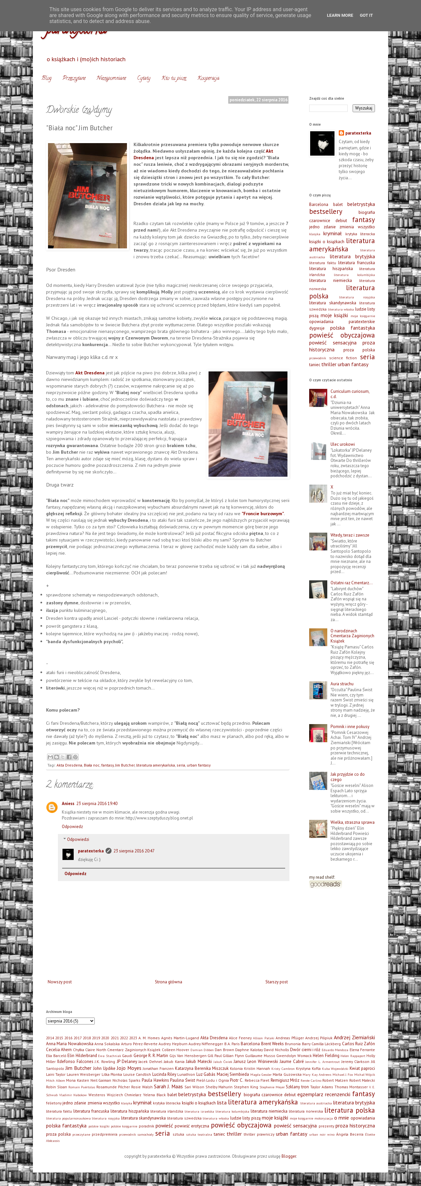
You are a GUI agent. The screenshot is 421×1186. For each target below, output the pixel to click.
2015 (59, 1037)
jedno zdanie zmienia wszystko (342, 227)
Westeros (96, 1094)
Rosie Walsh (142, 1086)
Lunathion (186, 1074)
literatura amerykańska (155, 765)
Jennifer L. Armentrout (322, 1061)
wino (330, 1134)
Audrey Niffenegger (205, 1043)
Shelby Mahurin (219, 1086)
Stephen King (246, 1086)
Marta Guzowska (287, 1074)
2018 (87, 1037)
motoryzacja (323, 1118)
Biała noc (92, 765)
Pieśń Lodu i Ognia (212, 1080)
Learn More (340, 15)
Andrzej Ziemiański (354, 1037)
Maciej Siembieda (233, 1074)
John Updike (104, 1068)
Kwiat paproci (362, 1068)
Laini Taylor (55, 1074)
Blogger (289, 1156)
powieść (164, 1125)
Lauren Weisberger (83, 1074)
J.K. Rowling (105, 1061)
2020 (105, 1037)
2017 (78, 1037)
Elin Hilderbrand (82, 1055)
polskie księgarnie (124, 1126)
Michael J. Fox (343, 1074)
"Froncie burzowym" (263, 513)
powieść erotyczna (192, 1126)
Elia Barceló (56, 1055)
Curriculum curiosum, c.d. (350, 394)
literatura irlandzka (166, 1111)
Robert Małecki (362, 1080)
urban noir (317, 1134)
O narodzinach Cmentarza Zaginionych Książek (352, 636)
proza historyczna (355, 1125)
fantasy (107, 765)
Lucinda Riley (164, 1074)
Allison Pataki (263, 1038)
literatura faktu (322, 262)
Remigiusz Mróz (285, 1080)
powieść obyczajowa (342, 335)
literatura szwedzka (184, 1118)
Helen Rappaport (352, 1055)
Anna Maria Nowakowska (69, 1044)
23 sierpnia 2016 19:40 (96, 803)
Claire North (95, 1049)
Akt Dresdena (90, 372)
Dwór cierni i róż (305, 1049)
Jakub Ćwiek (222, 1061)
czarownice (319, 220)
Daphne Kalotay (248, 1049)
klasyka (314, 234)
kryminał (332, 233)
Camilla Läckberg (326, 1043)
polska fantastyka (352, 327)
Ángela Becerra (349, 1134)
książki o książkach (326, 241)
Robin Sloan (56, 1086)
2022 (124, 1037)
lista (222, 1102)
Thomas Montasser (351, 1086)
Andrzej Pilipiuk (319, 1037)
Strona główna (168, 982)
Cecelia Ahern (59, 1049)
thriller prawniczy (259, 1134)
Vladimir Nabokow (73, 1095)
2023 (133, 1037)
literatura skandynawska (332, 303)
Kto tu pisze (173, 79)
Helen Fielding (326, 1055)
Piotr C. (236, 1080)
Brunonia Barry (297, 1043)
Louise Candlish (137, 1074)
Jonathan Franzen (158, 1068)
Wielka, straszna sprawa (353, 822)
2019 (96, 1037)
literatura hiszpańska (331, 268)
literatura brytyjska (352, 256)
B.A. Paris (232, 1043)
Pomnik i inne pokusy (350, 726)
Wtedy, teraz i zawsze (350, 535)
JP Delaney (127, 1061)
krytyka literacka (360, 233)
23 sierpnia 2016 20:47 (134, 851)
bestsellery (325, 211)
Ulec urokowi (343, 444)
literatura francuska (356, 262)
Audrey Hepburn (173, 1043)
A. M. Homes (149, 1037)
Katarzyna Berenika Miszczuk (202, 1068)
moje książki (334, 315)
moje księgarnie (363, 316)
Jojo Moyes (129, 1068)
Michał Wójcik (364, 1074)
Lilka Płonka (112, 1074)
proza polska (359, 350)
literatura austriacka (316, 1103)
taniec (314, 364)
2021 (115, 1037)
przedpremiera (104, 1134)
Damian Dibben (202, 1049)
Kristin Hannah (257, 1068)
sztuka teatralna (199, 1134)
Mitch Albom (55, 1080)
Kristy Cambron (283, 1068)
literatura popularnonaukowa (68, 1118)
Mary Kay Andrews (317, 1074)
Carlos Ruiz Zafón (358, 1044)
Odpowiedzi (78, 839)
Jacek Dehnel (150, 1061)
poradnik (146, 1125)
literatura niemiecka (330, 280)
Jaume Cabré (292, 1061)
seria (181, 765)
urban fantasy (198, 765)
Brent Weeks (272, 1044)
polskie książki (99, 1126)
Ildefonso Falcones (75, 1061)
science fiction (343, 357)
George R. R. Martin (151, 1055)
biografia (367, 212)
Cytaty (143, 79)
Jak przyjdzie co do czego (348, 776)
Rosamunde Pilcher (113, 1086)
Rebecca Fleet (257, 1080)
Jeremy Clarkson (355, 1061)
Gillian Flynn (233, 1055)
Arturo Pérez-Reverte (139, 1043)
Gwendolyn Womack (294, 1055)
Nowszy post (60, 982)
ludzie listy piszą (245, 1118)
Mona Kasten (77, 1080)
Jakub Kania (174, 1061)
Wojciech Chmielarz (124, 1094)
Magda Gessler (261, 1074)
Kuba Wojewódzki (335, 1068)
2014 (50, 1037)
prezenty (326, 1125)
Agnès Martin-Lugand (180, 1037)
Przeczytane (74, 79)
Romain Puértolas (81, 1087)
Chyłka (78, 1049)
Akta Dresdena (69, 765)
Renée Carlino (311, 1080)
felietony (54, 1102)
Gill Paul (215, 1055)
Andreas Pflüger (290, 1037)
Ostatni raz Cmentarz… (352, 583)
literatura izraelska (199, 1111)
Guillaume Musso (260, 1055)
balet (338, 204)
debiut (341, 220)
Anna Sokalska (107, 1043)
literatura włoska (341, 309)
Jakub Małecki (199, 1061)
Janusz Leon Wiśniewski (256, 1061)
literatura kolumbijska (354, 274)
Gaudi (127, 1055)
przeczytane (81, 1134)
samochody (145, 1134)
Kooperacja (208, 79)
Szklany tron (297, 1087)
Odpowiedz (72, 826)
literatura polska (349, 1110)
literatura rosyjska (357, 297)
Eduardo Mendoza (335, 1049)
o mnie (341, 1117)
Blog (46, 79)
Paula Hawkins (155, 1080)
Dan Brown (224, 1049)
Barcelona (318, 204)
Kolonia (236, 1068)
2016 (68, 1037)
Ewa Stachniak (109, 1055)
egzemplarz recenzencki (324, 1094)
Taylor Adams (321, 1086)
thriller (328, 364)
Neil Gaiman (100, 1080)
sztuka (178, 1134)
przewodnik (317, 358)
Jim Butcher (125, 765)
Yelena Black (154, 1094)
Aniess (68, 803)
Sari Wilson (194, 1086)
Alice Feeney (240, 1037)
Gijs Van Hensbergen (188, 1055)
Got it (366, 15)
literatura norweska (306, 1111)
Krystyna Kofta (308, 1068)
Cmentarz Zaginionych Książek (134, 1049)
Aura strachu (342, 684)
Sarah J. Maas (168, 1086)
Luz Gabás (205, 1074)
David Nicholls (276, 1049)
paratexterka (91, 851)
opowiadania (321, 321)
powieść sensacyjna (333, 342)
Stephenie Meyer (272, 1087)
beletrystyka (361, 204)
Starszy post (276, 982)
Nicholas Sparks (126, 1080)
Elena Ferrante (362, 1049)
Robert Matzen (335, 1080)
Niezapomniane (111, 79)
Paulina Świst (182, 1080)
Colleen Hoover (175, 1049)
